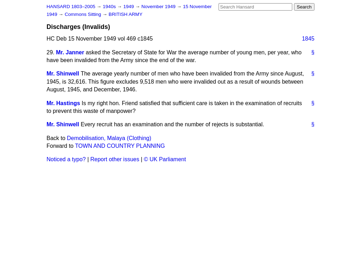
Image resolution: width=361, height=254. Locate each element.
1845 (308, 39)
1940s (110, 6)
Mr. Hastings (63, 103)
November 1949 (159, 6)
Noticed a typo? (66, 159)
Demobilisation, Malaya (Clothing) (109, 138)
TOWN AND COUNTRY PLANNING (120, 146)
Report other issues (114, 159)
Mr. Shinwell (63, 74)
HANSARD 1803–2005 (71, 6)
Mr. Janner (70, 52)
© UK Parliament (165, 159)
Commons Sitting (83, 14)
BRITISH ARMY (125, 14)
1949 (129, 6)
